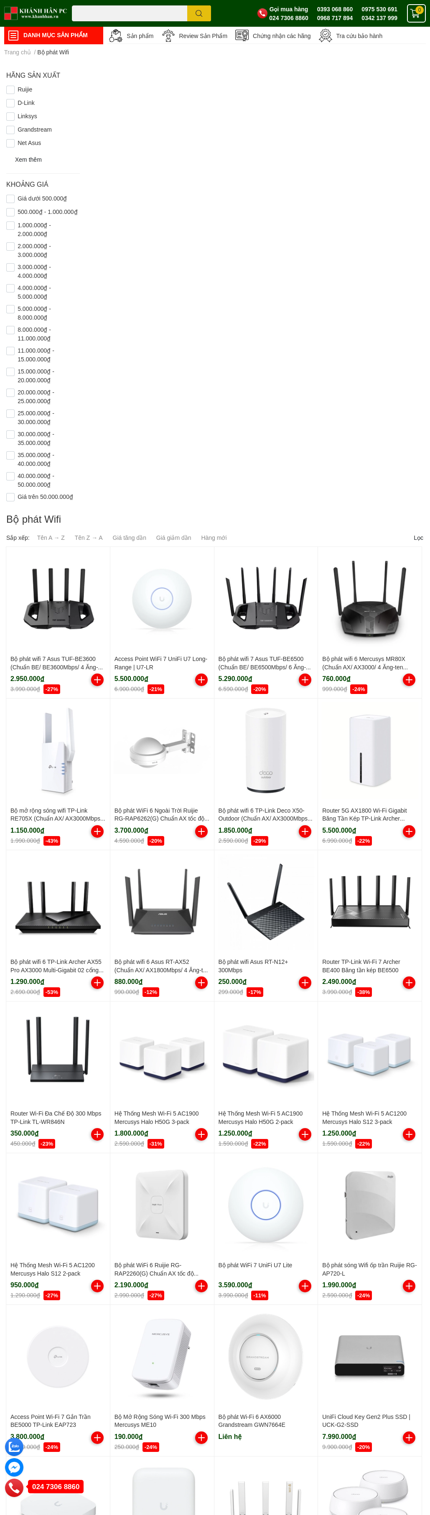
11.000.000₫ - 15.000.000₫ (36, 355)
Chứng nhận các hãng (281, 35)
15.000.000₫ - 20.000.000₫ (36, 376)
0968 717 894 (335, 17)
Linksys (27, 115)
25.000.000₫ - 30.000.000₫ (36, 417)
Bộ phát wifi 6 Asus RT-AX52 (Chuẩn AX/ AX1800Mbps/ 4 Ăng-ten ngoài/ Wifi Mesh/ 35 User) (161, 969)
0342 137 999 (379, 17)
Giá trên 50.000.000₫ (45, 496)
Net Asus (29, 142)
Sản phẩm (140, 35)
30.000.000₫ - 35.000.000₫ (36, 438)
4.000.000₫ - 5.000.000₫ (34, 292)
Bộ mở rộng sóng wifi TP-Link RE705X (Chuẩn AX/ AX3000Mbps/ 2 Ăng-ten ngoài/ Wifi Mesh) (56, 818)
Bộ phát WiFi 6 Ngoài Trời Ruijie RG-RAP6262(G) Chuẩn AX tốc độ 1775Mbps (159, 818)
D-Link (26, 102)
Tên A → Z (51, 537)
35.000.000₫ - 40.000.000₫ (36, 459)
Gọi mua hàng (289, 9)
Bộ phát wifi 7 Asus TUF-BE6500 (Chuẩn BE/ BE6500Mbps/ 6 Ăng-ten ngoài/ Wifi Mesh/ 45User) (262, 667)
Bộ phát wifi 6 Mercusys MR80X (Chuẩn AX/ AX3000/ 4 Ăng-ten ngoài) (363, 667)
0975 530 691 (379, 9)
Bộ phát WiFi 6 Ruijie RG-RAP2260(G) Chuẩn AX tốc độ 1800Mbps (154, 1273)
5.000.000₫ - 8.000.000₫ (34, 313)
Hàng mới (213, 537)
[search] (199, 13)
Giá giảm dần (173, 537)
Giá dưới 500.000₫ (42, 198)
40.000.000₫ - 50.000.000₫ (36, 480)
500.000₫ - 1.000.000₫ (47, 211)
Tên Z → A (89, 537)
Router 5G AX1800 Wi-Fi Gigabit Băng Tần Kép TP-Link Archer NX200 (364, 818)
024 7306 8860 (288, 17)
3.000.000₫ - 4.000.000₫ (34, 271)
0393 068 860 (335, 9)
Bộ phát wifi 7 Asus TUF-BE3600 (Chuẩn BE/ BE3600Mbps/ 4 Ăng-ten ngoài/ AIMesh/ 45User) (54, 667)
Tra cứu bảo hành (359, 35)
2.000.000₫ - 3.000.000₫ (34, 250)
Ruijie (25, 89)
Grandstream (35, 129)
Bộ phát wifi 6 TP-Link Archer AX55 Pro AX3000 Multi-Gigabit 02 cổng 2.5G (56, 969)
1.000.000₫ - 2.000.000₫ (34, 229)
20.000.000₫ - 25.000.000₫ (36, 396)
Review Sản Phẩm (203, 35)
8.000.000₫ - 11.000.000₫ (34, 334)
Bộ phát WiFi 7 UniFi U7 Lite (256, 1264)
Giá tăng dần (129, 537)
